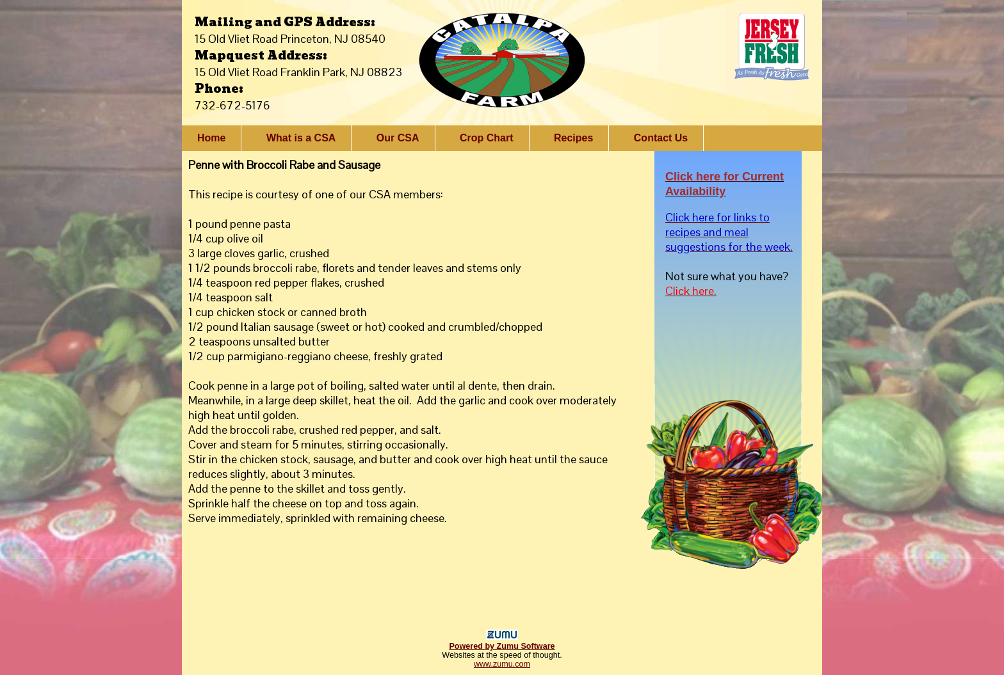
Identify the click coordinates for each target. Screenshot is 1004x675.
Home (211, 137)
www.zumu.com (502, 664)
